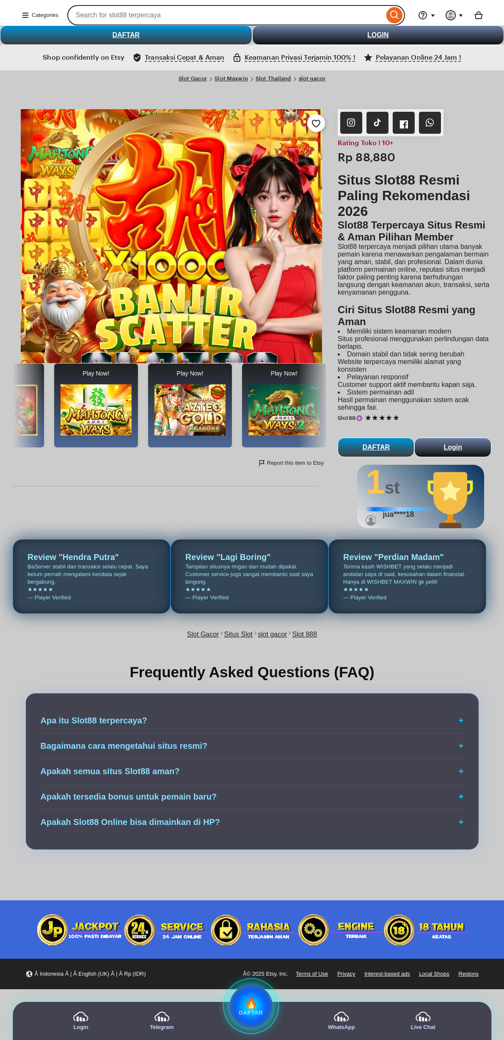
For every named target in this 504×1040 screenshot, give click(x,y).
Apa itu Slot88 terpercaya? (94, 720)
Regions (468, 974)
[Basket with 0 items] (478, 15)
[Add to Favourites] (316, 123)
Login (452, 447)
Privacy (346, 974)
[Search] (394, 15)
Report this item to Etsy (291, 463)
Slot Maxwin (231, 78)
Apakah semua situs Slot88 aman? (110, 771)
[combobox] (225, 15)
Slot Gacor (193, 78)
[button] (85, 974)
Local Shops (434, 974)
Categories (40, 15)
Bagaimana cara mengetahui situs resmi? (124, 745)
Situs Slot (238, 634)
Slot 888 (304, 634)
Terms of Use (312, 974)
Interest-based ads (387, 974)
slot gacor (312, 78)
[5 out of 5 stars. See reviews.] (383, 418)
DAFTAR (126, 35)
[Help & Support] (427, 15)
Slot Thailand (273, 78)
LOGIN (378, 35)
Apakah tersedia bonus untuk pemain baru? (129, 796)
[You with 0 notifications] (454, 15)
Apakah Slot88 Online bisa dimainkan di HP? (130, 822)
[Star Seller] (359, 418)
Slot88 (346, 418)
